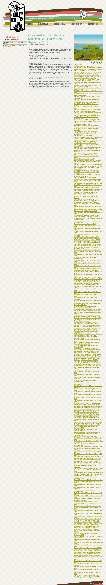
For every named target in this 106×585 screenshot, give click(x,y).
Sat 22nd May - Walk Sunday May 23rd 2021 (87, 350)
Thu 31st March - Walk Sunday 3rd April (86, 148)
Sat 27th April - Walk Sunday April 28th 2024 (87, 522)
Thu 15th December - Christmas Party (85, 177)
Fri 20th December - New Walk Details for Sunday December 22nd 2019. (86, 307)
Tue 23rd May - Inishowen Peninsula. (85, 195)
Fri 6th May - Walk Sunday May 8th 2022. (86, 416)
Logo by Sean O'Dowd (95, 583)
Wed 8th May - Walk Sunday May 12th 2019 (86, 282)
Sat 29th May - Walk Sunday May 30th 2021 (86, 351)
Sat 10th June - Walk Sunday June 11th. (86, 199)
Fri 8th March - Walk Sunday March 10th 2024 (87, 519)
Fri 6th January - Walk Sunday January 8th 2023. (88, 446)
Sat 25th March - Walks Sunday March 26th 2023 (88, 457)
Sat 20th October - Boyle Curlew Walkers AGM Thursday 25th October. (87, 85)
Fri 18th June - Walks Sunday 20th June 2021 (87, 355)
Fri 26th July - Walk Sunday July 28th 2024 (86, 529)
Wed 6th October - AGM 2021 (82, 370)
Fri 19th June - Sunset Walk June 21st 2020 (87, 316)
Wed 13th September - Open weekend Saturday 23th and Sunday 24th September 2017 (88, 210)
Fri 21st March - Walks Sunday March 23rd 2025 (88, 551)
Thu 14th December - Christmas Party (85, 224)
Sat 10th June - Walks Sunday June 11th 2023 (87, 462)
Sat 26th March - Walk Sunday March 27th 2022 (88, 407)
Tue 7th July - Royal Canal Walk (83, 135)
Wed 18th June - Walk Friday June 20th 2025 (87, 555)
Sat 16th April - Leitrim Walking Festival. (86, 412)
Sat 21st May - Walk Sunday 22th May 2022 (86, 417)
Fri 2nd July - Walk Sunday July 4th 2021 (86, 360)
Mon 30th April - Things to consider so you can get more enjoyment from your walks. (88, 77)
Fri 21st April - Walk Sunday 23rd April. (85, 192)
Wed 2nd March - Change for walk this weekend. (88, 147)
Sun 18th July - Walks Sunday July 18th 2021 (87, 363)
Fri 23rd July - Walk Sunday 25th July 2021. (87, 364)
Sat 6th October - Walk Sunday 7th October (87, 250)
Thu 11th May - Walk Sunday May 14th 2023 (87, 459)
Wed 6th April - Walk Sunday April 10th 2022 (87, 410)
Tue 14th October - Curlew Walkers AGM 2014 (87, 112)
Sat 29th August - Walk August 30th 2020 (86, 329)
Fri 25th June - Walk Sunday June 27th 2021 (87, 358)
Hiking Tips (59, 23)
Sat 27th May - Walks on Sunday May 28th (86, 461)
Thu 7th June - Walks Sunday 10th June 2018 (87, 244)
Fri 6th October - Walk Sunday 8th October (86, 215)
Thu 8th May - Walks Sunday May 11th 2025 (87, 552)
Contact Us (76, 23)
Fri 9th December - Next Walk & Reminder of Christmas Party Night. (87, 175)
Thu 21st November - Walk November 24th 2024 (88, 548)
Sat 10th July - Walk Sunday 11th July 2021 (86, 361)
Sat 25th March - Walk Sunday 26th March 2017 (88, 189)
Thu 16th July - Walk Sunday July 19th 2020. (87, 325)
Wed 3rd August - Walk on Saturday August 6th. (88, 160)
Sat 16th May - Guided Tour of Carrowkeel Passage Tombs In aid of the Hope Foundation (87, 126)
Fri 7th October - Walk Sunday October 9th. (87, 170)
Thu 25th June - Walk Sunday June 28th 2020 (87, 318)
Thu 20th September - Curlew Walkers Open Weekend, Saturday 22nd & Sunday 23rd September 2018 (87, 247)
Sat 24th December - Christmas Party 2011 (86, 75)
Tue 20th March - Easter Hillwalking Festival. (87, 238)
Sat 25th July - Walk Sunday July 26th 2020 (86, 326)
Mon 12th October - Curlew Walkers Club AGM (87, 140)
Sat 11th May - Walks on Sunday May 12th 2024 (88, 523)
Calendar (43, 23)
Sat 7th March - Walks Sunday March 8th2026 (87, 575)
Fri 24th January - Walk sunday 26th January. (87, 309)
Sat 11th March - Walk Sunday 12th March (86, 188)
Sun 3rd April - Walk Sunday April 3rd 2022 (86, 409)
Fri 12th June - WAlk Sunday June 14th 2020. (87, 315)
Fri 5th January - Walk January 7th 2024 (86, 501)
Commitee (93, 23)
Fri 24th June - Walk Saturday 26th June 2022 (87, 423)
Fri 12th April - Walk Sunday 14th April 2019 (87, 280)
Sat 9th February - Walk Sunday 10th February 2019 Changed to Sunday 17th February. (87, 269)
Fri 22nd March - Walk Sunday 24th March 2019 (88, 279)
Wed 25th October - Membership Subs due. (86, 216)
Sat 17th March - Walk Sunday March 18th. (86, 237)
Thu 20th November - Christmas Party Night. (87, 115)
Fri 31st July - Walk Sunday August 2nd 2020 (87, 328)
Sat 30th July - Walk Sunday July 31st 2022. (87, 425)
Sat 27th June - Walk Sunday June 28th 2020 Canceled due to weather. (87, 320)
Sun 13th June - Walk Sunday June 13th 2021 (87, 354)
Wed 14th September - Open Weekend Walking (88, 69)
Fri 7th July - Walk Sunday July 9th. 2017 (86, 202)
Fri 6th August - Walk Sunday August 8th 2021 (87, 365)
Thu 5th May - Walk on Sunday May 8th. (85, 153)
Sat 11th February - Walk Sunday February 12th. (88, 183)
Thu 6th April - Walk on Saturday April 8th (86, 190)
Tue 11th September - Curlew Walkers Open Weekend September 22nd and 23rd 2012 (87, 80)
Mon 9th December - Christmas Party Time (86, 102)
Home (30, 23)
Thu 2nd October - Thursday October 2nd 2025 (88, 556)
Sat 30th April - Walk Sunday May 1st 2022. (86, 415)
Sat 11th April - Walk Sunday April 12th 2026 (87, 577)
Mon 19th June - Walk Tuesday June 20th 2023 (87, 464)
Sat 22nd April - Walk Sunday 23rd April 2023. (87, 458)
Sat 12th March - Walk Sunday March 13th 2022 (88, 406)
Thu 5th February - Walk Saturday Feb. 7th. (86, 120)
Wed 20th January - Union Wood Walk (85, 143)
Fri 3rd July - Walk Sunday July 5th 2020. (86, 322)
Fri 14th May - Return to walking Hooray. (86, 348)
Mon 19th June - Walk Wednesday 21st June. (87, 201)
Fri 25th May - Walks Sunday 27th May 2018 (87, 242)
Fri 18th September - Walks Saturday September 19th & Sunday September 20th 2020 (88, 334)
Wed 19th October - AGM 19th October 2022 (87, 432)
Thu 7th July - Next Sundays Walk (84, 159)
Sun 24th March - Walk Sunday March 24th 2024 (88, 520)
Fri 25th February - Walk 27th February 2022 (87, 403)
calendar (10, 42)
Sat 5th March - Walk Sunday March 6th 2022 (87, 404)
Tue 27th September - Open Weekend (85, 70)
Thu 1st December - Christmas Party (85, 73)
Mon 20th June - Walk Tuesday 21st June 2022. (88, 422)
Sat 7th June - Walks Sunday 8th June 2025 (87, 553)
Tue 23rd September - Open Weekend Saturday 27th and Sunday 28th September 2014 (88, 110)
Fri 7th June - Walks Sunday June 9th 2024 (86, 526)
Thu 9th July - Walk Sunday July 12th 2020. (86, 323)
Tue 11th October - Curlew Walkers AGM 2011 (87, 72)
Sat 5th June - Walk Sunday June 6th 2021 (86, 352)
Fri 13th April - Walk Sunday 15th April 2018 (87, 240)
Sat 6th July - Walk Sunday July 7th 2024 (86, 527)
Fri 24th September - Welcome (83, 66)
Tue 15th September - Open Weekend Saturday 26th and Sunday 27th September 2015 (88, 137)
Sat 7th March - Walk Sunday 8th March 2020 (87, 310)
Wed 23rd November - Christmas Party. (85, 436)
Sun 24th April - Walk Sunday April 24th (85, 413)
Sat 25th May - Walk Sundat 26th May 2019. (86, 283)
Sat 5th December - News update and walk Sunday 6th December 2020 (86, 343)
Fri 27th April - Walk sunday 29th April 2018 (87, 241)
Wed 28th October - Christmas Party (84, 141)
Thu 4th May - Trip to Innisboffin (83, 193)
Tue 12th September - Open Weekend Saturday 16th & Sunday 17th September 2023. (88, 474)
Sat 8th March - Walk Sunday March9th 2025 (87, 549)
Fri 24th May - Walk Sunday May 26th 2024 (86, 524)
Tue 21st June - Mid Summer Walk (84, 154)
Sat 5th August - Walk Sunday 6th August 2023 (88, 468)
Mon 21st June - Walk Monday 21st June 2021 (87, 357)
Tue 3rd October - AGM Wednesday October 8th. (88, 480)
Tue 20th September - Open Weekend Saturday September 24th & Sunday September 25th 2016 (88, 165)
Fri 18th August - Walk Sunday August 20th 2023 (88, 472)
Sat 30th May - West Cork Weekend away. (86, 131)
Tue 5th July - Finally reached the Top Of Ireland (88, 67)
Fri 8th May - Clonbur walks (82, 124)
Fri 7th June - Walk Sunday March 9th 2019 (86, 284)
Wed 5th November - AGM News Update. (86, 114)
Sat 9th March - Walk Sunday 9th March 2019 (87, 277)
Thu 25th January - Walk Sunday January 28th (87, 506)
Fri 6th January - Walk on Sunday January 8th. (87, 179)
